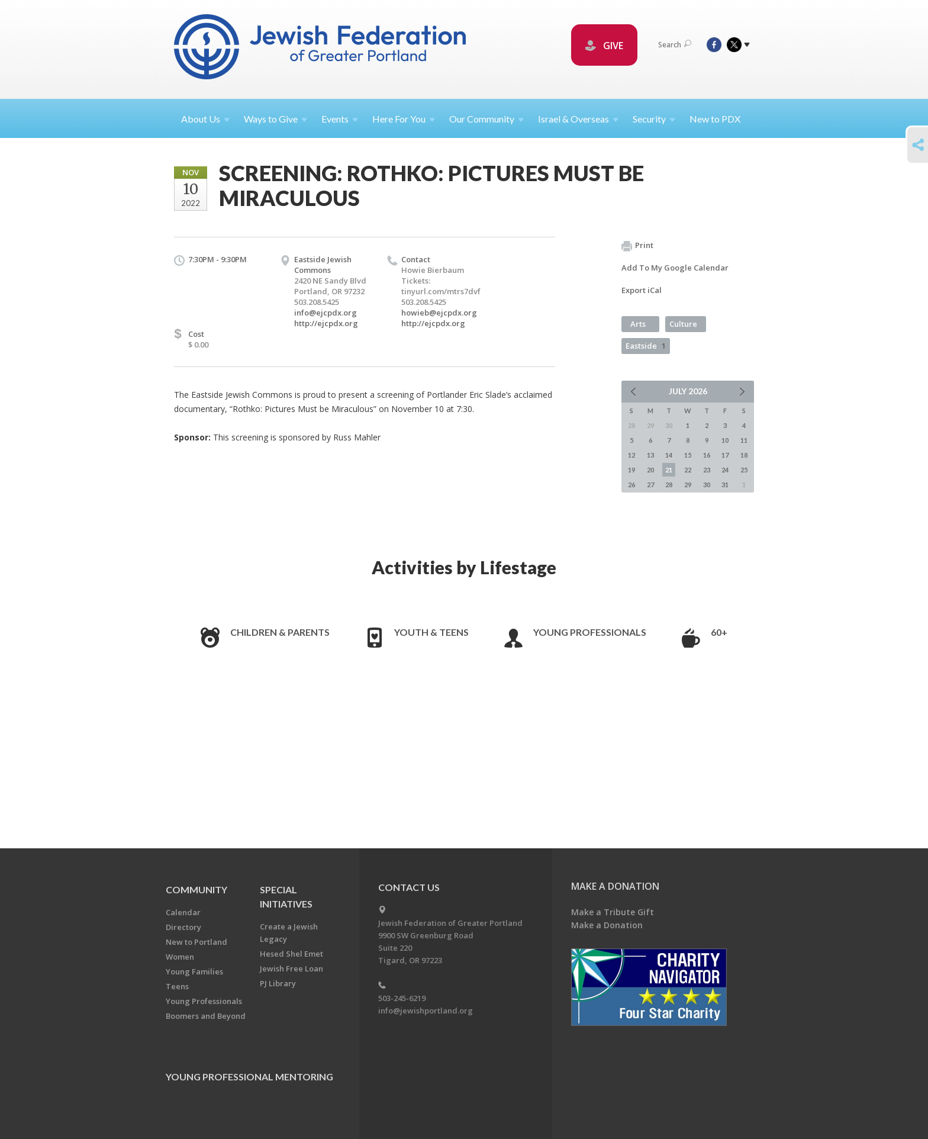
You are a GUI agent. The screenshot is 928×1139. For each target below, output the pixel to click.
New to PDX (714, 118)
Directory (183, 927)
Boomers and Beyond (206, 1016)
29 (687, 484)
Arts (638, 323)
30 (706, 484)
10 (725, 440)
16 (706, 455)
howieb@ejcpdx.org (439, 312)
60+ (719, 632)
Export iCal (641, 290)
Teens (177, 986)
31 (725, 484)
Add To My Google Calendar (675, 267)
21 (668, 470)
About (205, 118)
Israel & (578, 118)
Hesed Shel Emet (291, 953)
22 (687, 470)
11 (743, 440)
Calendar (183, 912)
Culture (683, 323)
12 (631, 455)
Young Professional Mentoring (249, 1076)
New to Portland (196, 942)
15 (687, 455)
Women (180, 956)
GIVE (604, 46)
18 (743, 455)
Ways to (275, 118)
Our (486, 118)
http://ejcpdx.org (326, 323)
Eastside (646, 345)
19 (631, 470)
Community (196, 889)
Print (637, 246)
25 (743, 470)
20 (650, 470)
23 (706, 470)
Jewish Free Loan (291, 968)
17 (725, 455)
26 (631, 484)
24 (725, 470)
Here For (403, 118)
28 (668, 484)
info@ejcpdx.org (325, 312)
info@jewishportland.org (425, 1010)
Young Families (194, 971)
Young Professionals (589, 632)
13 (650, 455)
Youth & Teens (431, 632)
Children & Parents (280, 632)
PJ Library (278, 983)
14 (668, 455)
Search (674, 45)
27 (650, 484)
